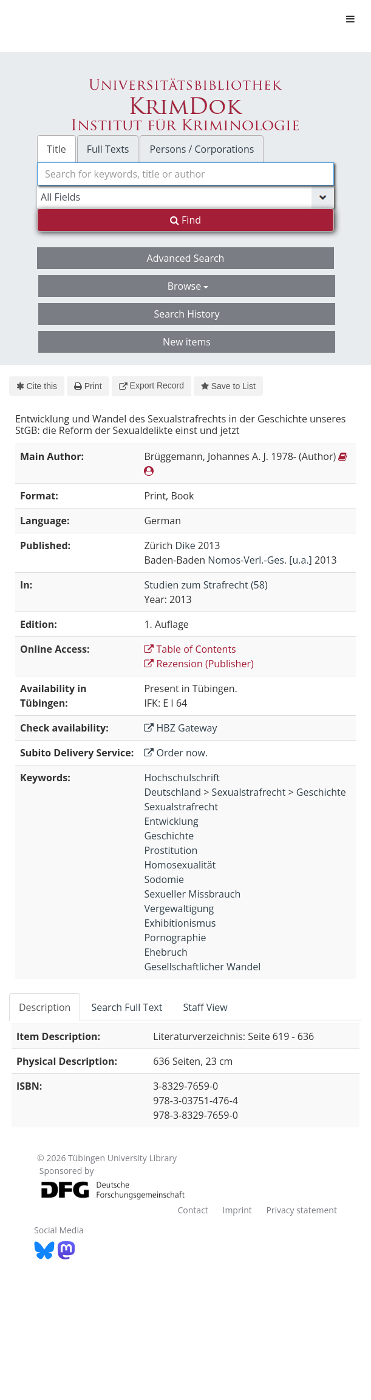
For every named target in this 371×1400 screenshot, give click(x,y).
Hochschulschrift (182, 777)
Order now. (176, 752)
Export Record (151, 385)
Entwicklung (171, 821)
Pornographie (175, 937)
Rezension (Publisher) (198, 663)
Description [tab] (44, 1007)
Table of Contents (190, 649)
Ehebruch (165, 952)
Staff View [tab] (205, 1007)
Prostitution (170, 850)
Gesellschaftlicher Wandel (202, 966)
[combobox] (185, 173)
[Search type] (185, 196)
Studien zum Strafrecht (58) (205, 585)
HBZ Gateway (180, 728)
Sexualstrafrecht (249, 792)
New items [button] (187, 341)
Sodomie (164, 879)
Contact (193, 1210)
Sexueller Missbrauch (192, 894)
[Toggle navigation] (350, 18)
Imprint (236, 1210)
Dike (185, 545)
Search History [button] (186, 314)
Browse (188, 286)
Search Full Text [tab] (126, 1007)
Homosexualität (180, 865)
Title (56, 149)
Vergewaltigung (179, 908)
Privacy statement (301, 1210)
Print (87, 386)
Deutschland (172, 792)
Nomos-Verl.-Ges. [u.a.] (260, 560)
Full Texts (108, 149)
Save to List (228, 386)
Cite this (36, 386)
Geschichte (321, 792)
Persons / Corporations (201, 149)
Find (185, 220)
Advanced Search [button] (186, 258)
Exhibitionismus (180, 923)
